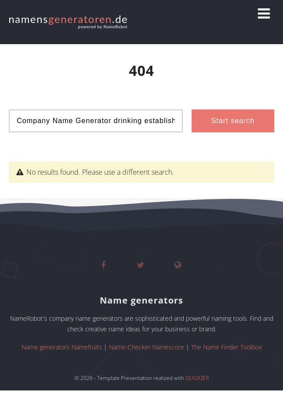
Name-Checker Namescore (146, 347)
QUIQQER (197, 378)
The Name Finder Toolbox (226, 347)
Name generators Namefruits (62, 347)
